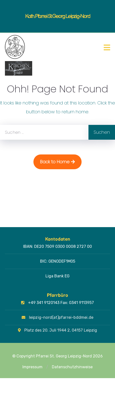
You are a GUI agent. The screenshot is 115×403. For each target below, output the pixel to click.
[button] (47, 367)
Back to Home (57, 162)
